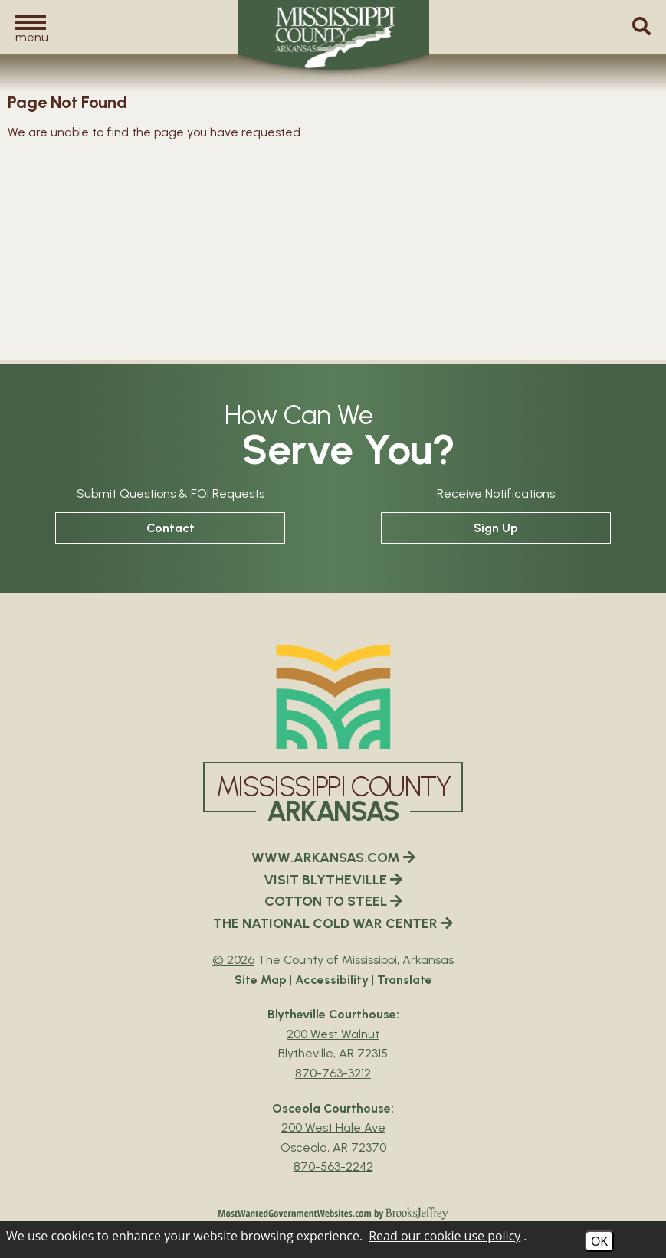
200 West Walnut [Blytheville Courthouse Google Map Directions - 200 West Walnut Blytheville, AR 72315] (333, 1034)
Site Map (261, 979)
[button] (30, 27)
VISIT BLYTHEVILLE (333, 879)
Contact (170, 528)
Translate (404, 979)
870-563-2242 (333, 1166)
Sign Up (496, 528)
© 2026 (233, 959)
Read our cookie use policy (444, 1235)
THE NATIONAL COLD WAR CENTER (333, 923)
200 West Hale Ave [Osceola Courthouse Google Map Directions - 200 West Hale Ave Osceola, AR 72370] (333, 1127)
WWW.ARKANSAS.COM (333, 857)
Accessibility (332, 979)
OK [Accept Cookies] (599, 1241)
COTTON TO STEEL (333, 901)
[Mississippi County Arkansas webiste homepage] (333, 697)
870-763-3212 (333, 1073)
